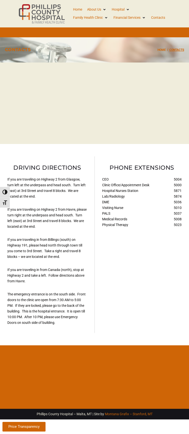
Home (162, 50)
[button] (97, 9)
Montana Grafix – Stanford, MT (129, 414)
